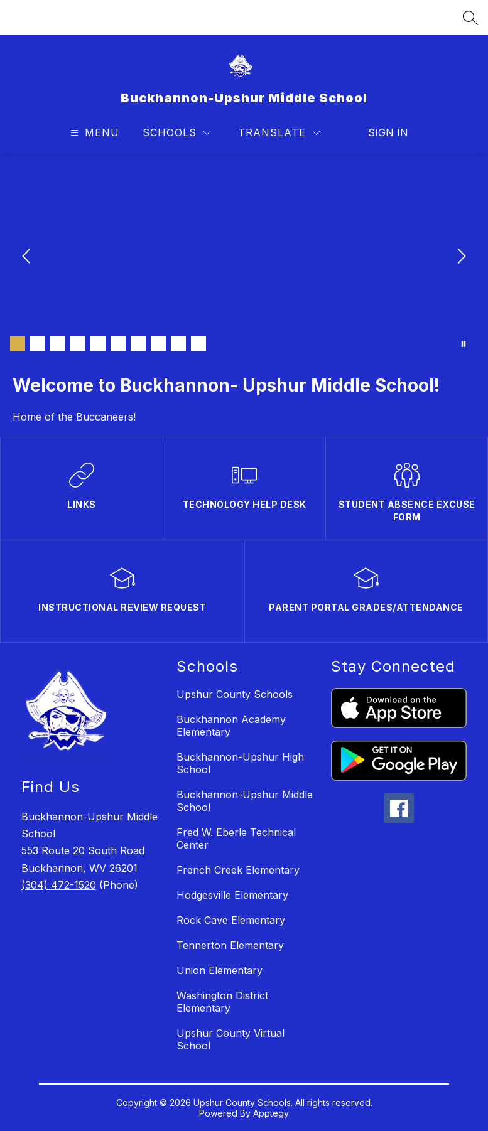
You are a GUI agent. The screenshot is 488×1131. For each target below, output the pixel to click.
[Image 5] (98, 343)
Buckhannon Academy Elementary (231, 725)
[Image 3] (57, 343)
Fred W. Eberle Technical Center (236, 838)
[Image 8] (158, 343)
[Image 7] (138, 343)
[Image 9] (178, 343)
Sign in (388, 132)
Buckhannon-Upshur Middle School (244, 800)
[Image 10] (198, 343)
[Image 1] (17, 343)
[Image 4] (77, 343)
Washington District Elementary (222, 1001)
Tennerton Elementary (230, 945)
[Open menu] (93, 133)
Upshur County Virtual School (230, 1039)
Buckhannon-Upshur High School (240, 763)
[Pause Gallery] (463, 344)
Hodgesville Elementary (232, 895)
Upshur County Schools (234, 694)
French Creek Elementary (238, 870)
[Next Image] (460, 257)
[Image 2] (37, 343)
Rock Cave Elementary (230, 920)
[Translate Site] (279, 133)
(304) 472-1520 (58, 885)
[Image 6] (118, 343)
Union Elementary (219, 970)
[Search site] (470, 17)
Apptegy (271, 1113)
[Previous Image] (27, 257)
